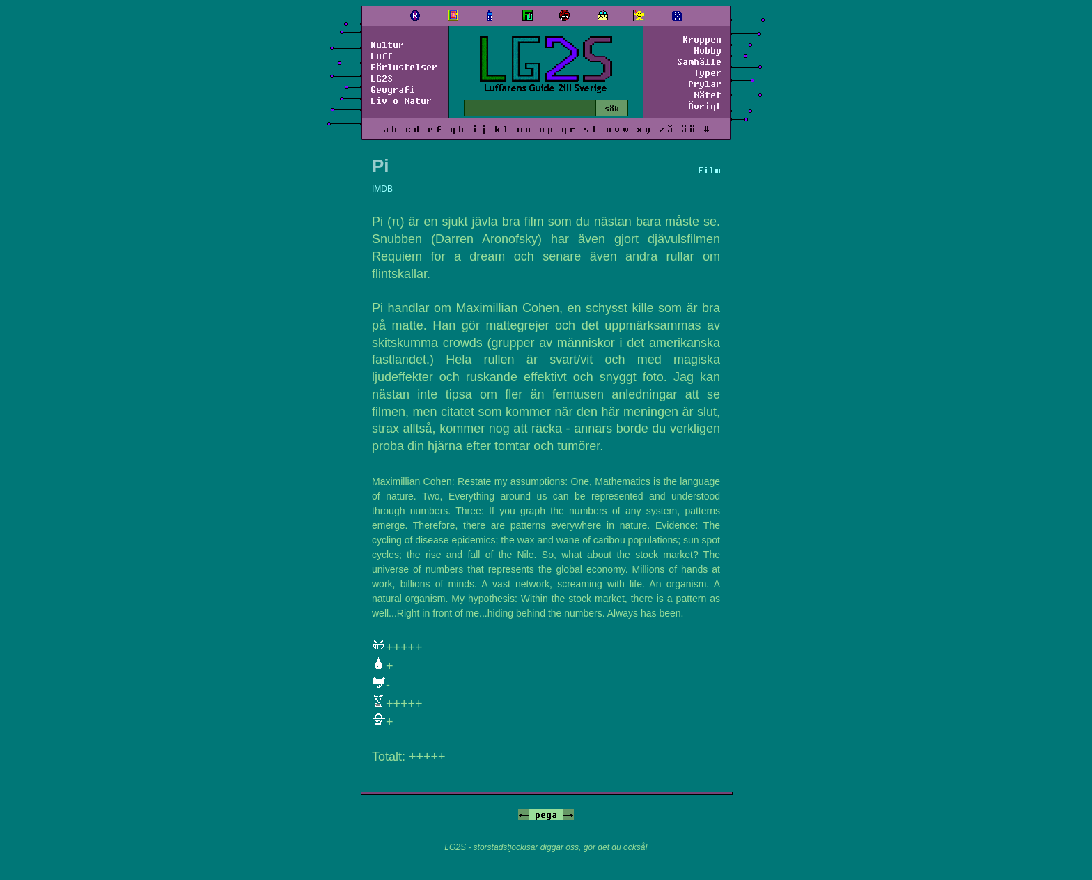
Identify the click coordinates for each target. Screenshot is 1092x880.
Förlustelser (403, 66)
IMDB (382, 189)
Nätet (708, 94)
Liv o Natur (401, 100)
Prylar (705, 83)
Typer (708, 72)
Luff (381, 55)
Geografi (392, 89)
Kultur (387, 44)
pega (546, 814)
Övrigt (705, 105)
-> (568, 814)
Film (709, 170)
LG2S (381, 78)
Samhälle (699, 61)
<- (523, 814)
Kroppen (702, 39)
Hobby (708, 50)
